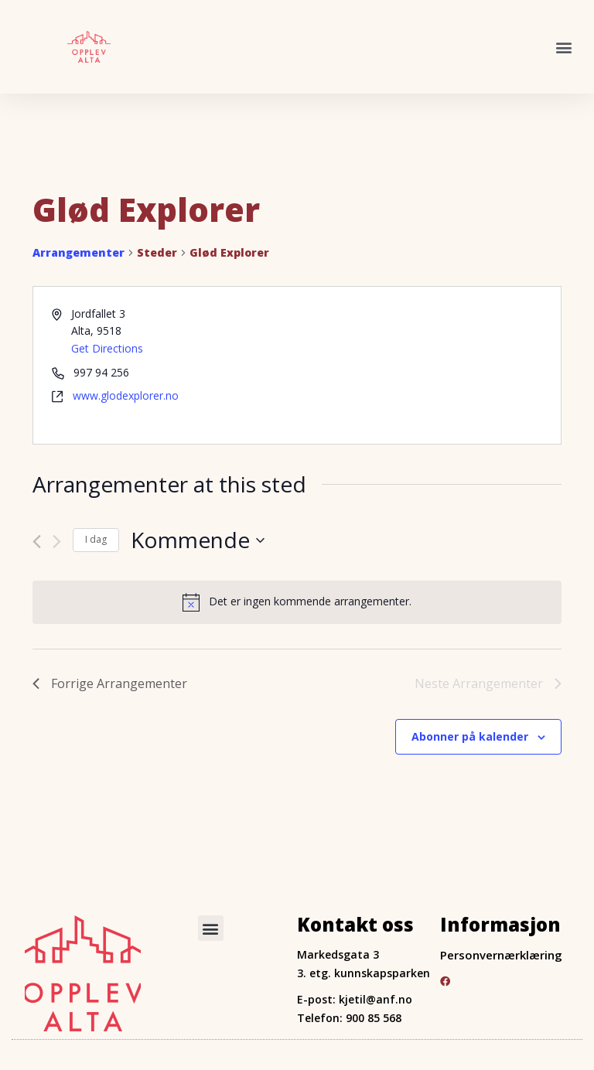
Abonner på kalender (469, 735)
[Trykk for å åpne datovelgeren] (198, 539)
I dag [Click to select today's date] (96, 539)
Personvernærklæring (501, 954)
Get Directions (107, 347)
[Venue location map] (427, 364)
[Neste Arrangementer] (57, 540)
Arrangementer (78, 252)
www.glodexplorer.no (126, 395)
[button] (564, 47)
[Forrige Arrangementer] (36, 540)
